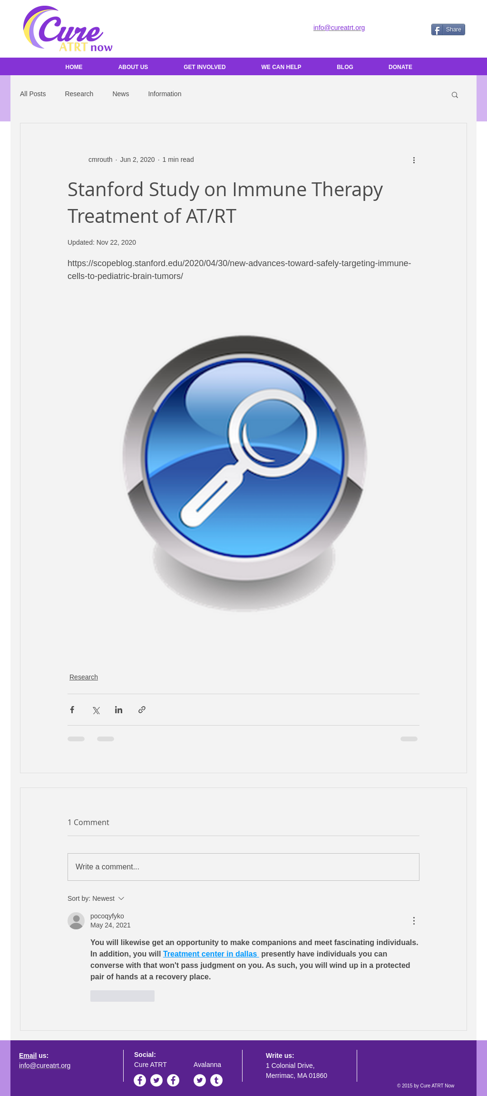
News (120, 94)
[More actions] (413, 159)
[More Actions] (413, 921)
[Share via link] (141, 709)
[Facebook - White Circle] (140, 1080)
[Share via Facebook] (72, 709)
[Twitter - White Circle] (156, 1080)
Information (164, 94)
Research (79, 94)
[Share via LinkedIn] (118, 709)
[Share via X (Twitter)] (95, 709)
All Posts (33, 94)
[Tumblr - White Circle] (216, 1080)
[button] (454, 94)
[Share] (448, 29)
